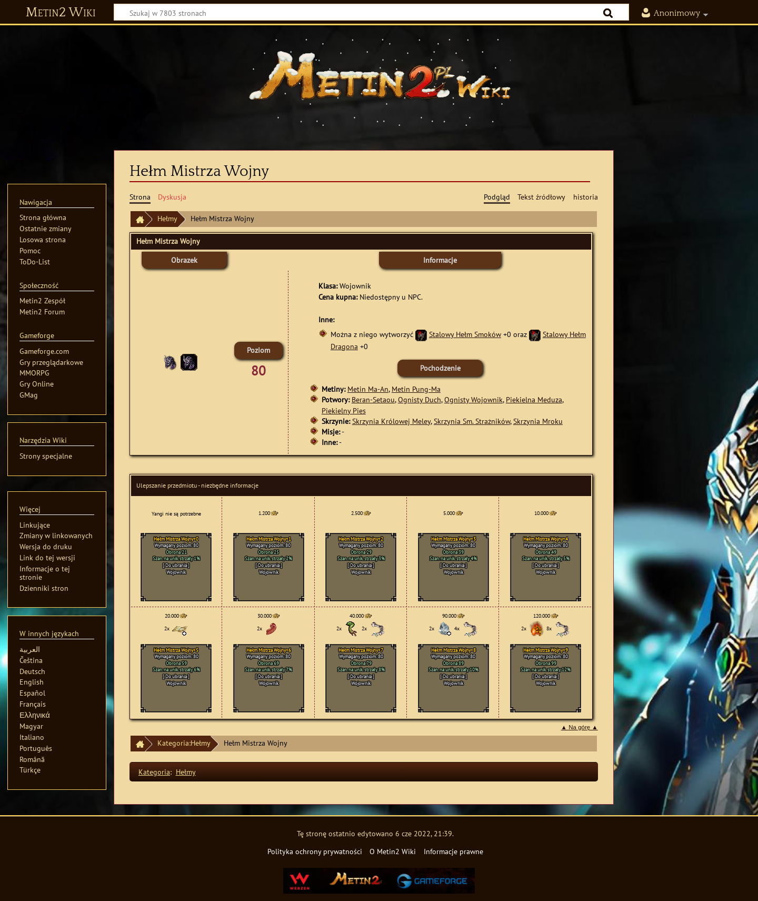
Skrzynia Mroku (538, 421)
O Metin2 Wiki (393, 851)
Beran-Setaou (373, 399)
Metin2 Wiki (61, 12)
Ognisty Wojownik (473, 399)
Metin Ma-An (367, 389)
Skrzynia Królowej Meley (391, 421)
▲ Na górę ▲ (579, 727)
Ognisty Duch (419, 399)
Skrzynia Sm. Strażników (472, 421)
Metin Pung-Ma (416, 389)
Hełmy (167, 218)
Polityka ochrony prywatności (314, 851)
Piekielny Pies (344, 410)
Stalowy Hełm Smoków (465, 334)
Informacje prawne (453, 851)
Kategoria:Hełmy (184, 743)
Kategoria (154, 772)
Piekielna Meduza (534, 399)
